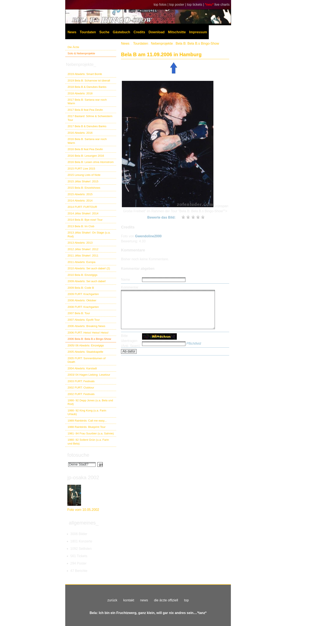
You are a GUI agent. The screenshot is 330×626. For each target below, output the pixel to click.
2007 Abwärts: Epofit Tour (84, 319)
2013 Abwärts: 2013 (80, 242)
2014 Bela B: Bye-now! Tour (85, 219)
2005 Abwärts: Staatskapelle (85, 351)
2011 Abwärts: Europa (81, 262)
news (144, 600)
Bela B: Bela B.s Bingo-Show (197, 43)
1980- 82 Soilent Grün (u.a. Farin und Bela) (88, 441)
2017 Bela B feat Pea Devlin (85, 109)
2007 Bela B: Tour (79, 313)
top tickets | (196, 4)
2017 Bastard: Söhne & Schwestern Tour (90, 118)
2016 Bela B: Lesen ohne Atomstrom (91, 162)
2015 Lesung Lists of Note (84, 174)
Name (125, 279)
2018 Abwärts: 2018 (80, 93)
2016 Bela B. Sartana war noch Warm (87, 140)
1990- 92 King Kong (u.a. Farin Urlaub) (87, 412)
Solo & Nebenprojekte (81, 53)
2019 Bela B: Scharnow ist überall (89, 80)
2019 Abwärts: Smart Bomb (85, 74)
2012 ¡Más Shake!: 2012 (83, 249)
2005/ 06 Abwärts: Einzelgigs (86, 345)
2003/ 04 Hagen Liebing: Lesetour (89, 374)
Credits (139, 32)
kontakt (128, 600)
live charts (222, 4)
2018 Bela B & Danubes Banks (87, 86)
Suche (104, 32)
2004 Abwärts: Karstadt (82, 368)
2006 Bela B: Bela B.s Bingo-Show (89, 338)
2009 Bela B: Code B (81, 287)
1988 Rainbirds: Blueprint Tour (87, 426)
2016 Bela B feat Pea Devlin (85, 149)
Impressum (198, 32)
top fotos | (161, 4)
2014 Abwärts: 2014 (80, 200)
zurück (112, 600)
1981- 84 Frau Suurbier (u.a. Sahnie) (91, 433)
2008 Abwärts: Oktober (82, 300)
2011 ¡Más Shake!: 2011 (83, 255)
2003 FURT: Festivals (81, 381)
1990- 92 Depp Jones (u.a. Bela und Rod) (90, 402)
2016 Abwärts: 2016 (80, 132)
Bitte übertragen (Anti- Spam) (130, 341)
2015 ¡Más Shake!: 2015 (83, 181)
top (186, 600)
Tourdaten (88, 32)
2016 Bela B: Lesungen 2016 (86, 155)
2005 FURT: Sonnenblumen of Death (87, 360)
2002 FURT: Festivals (81, 394)
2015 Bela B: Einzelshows (84, 187)
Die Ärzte (73, 47)
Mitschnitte (177, 32)
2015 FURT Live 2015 (81, 168)
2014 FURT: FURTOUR (82, 206)
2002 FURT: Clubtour (81, 387)
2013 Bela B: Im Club (81, 226)
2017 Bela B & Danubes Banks (87, 126)
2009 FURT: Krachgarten (83, 294)
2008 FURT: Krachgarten (83, 306)
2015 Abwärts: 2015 (80, 194)
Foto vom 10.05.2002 (83, 509)
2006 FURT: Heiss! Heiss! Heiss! (88, 332)
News (72, 32)
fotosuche (78, 455)
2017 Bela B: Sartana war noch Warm (87, 101)
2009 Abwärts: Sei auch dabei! (87, 281)
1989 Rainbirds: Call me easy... (87, 420)
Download (157, 32)
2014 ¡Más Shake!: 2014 (83, 213)
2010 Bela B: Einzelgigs (82, 274)
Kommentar (129, 287)
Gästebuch (121, 32)
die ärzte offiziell (166, 600)
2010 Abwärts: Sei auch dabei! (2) (89, 268)
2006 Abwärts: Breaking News (86, 326)
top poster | (178, 4)
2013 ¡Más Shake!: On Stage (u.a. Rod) (89, 234)
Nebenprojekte (162, 43)
